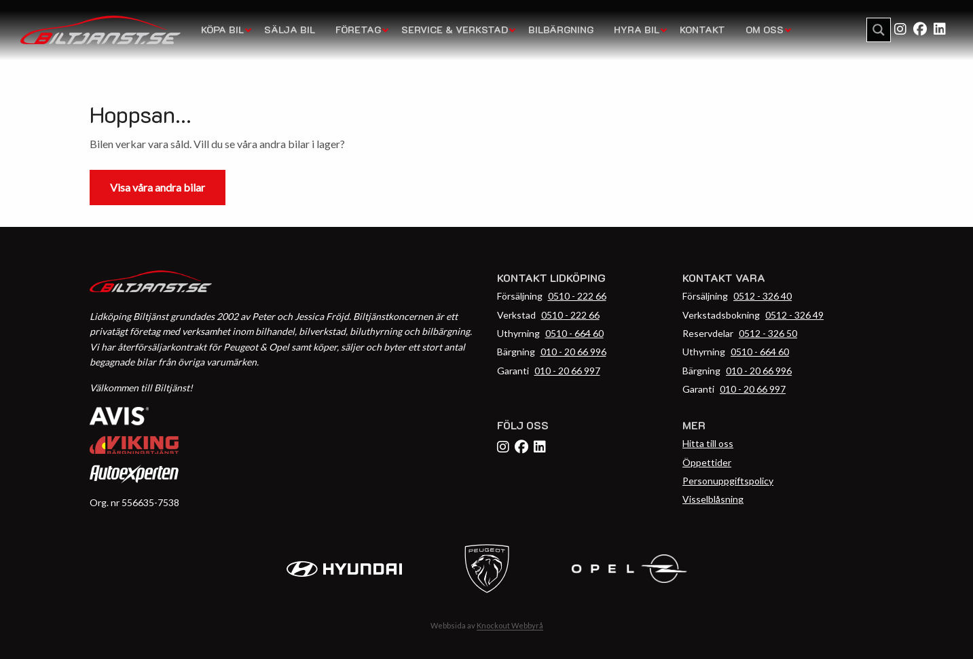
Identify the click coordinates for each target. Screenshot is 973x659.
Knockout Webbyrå (510, 625)
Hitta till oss (707, 443)
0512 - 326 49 (794, 315)
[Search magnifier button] (878, 29)
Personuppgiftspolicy (727, 480)
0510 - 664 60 (574, 333)
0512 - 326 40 (762, 296)
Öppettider (706, 462)
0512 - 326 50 (768, 333)
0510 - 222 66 (577, 296)
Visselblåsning (712, 499)
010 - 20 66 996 (573, 351)
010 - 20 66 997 (567, 370)
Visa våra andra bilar (157, 187)
